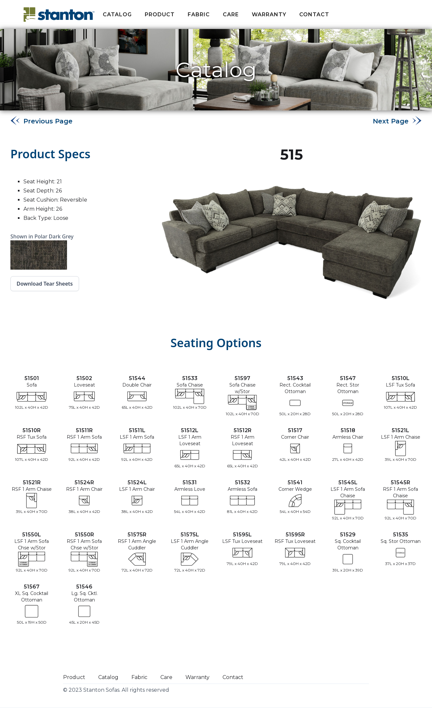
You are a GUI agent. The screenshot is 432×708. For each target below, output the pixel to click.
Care (231, 14)
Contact (314, 14)
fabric (199, 14)
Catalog (117, 14)
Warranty (269, 14)
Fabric (139, 677)
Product (160, 14)
